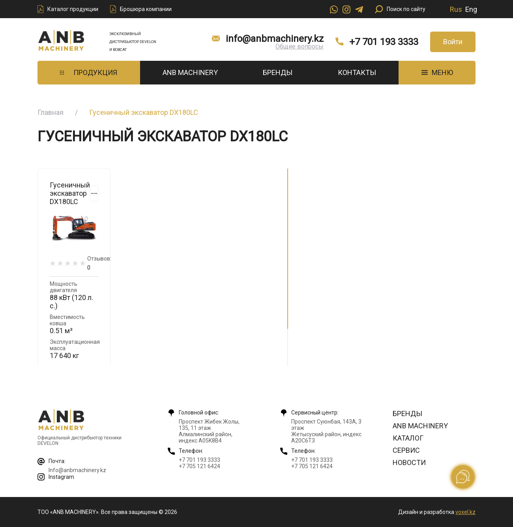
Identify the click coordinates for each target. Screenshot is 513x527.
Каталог (408, 438)
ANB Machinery (190, 72)
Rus (456, 9)
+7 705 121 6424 (199, 466)
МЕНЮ (437, 72)
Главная (50, 112)
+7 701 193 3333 (383, 42)
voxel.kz (465, 512)
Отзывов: (99, 263)
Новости (409, 462)
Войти (452, 42)
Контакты (357, 72)
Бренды (277, 72)
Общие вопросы (299, 46)
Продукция (88, 72)
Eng (471, 9)
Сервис (406, 450)
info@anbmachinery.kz (275, 38)
